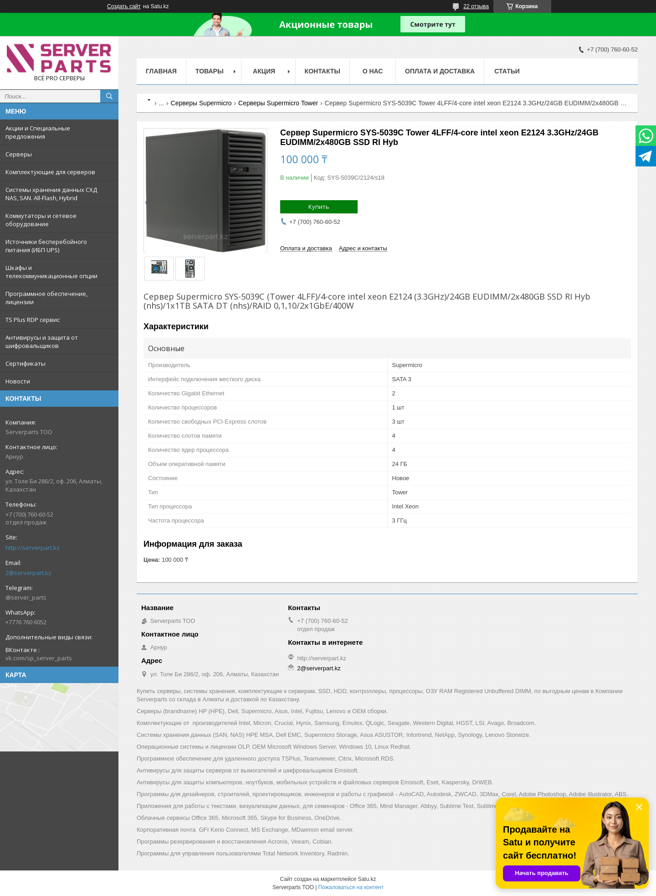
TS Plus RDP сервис (32, 320)
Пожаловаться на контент (351, 887)
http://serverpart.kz (32, 548)
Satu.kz (367, 879)
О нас (373, 71)
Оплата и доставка (440, 71)
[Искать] (109, 96)
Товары (209, 71)
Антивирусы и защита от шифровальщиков (41, 341)
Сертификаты (25, 363)
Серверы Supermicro (201, 103)
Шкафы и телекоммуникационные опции (51, 272)
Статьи (507, 71)
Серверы (18, 154)
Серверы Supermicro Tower (278, 103)
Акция (264, 71)
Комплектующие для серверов (50, 172)
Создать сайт (124, 6)
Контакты (322, 71)
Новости (17, 381)
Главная (161, 71)
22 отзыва (476, 6)
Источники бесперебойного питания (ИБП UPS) (46, 246)
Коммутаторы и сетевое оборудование (41, 220)
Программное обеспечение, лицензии (46, 298)
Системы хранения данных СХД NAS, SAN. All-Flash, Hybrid (51, 194)
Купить (318, 206)
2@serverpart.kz (28, 573)
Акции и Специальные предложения (37, 132)
